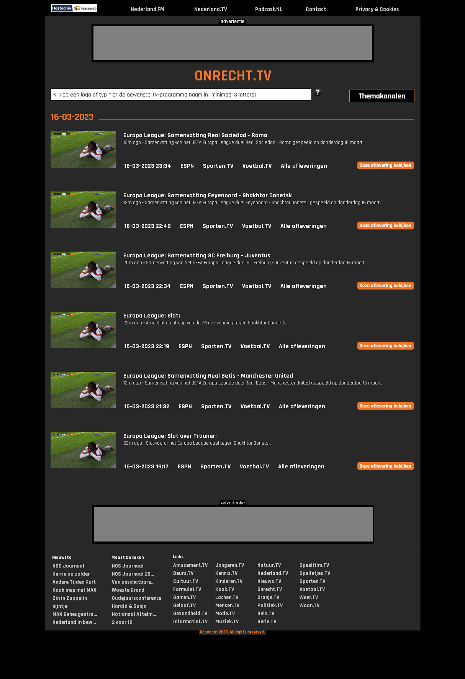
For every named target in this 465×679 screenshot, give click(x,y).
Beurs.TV (183, 573)
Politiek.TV (270, 605)
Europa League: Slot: (151, 316)
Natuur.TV (269, 565)
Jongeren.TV (229, 565)
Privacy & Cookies (377, 9)
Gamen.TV (184, 597)
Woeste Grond (128, 590)
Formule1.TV (187, 589)
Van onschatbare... (133, 582)
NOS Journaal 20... (133, 574)
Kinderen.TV (228, 581)
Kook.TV (224, 589)
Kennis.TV (226, 573)
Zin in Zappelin (69, 598)
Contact (316, 9)
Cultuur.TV (185, 581)
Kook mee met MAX (74, 590)
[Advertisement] (232, 43)
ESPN (187, 166)
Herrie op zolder (71, 574)
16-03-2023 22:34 (147, 286)
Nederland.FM (147, 9)
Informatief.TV (190, 621)
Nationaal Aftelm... (134, 614)
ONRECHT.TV (233, 76)
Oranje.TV (268, 597)
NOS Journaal (68, 566)
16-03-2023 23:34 (147, 166)
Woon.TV (309, 605)
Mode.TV (225, 613)
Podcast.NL (268, 9)
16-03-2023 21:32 (146, 406)
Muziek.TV (227, 621)
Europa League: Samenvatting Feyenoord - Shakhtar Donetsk (207, 195)
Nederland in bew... (74, 622)
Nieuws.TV (269, 581)
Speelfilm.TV (314, 565)
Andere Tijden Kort (74, 582)
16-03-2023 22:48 (147, 226)
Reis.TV (265, 613)
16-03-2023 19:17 (146, 467)
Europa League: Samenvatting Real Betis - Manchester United (208, 376)
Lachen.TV (226, 597)
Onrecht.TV (269, 589)
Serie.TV (266, 621)
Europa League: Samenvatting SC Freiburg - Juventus (196, 256)
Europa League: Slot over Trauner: (170, 436)
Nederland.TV (210, 9)
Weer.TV (309, 597)
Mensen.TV (227, 605)
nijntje (59, 606)
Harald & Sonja (129, 606)
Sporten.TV (218, 166)
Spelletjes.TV (315, 573)
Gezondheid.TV (190, 613)
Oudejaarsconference (136, 598)
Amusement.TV (190, 565)
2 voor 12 (122, 622)
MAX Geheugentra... (74, 614)
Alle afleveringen (304, 166)
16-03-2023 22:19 (146, 346)
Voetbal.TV (257, 166)
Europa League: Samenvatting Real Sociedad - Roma (195, 135)
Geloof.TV (184, 605)
